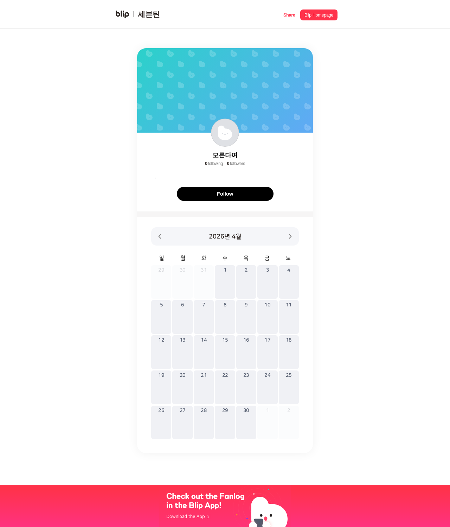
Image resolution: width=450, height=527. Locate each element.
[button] (289, 14)
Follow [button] (225, 194)
